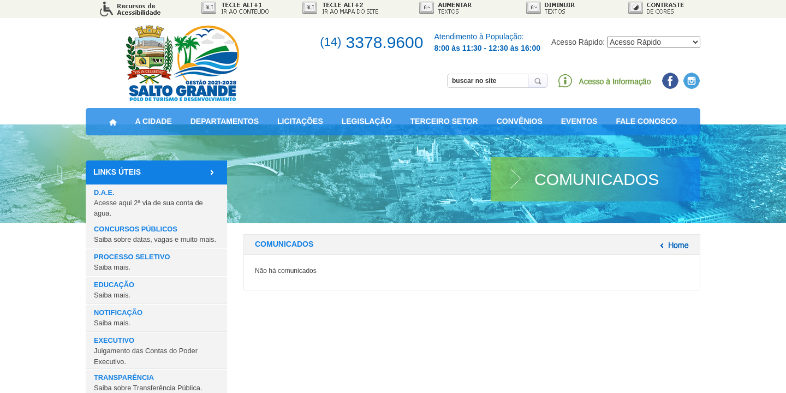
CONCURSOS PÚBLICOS (155, 238)
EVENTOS (579, 127)
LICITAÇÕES (300, 127)
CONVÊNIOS (520, 127)
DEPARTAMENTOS (224, 127)
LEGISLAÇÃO (367, 127)
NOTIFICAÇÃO (118, 322)
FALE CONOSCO (646, 127)
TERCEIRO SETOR (444, 127)
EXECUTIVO (146, 355)
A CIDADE (153, 127)
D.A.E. (148, 206)
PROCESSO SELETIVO (132, 266)
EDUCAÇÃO (114, 294)
